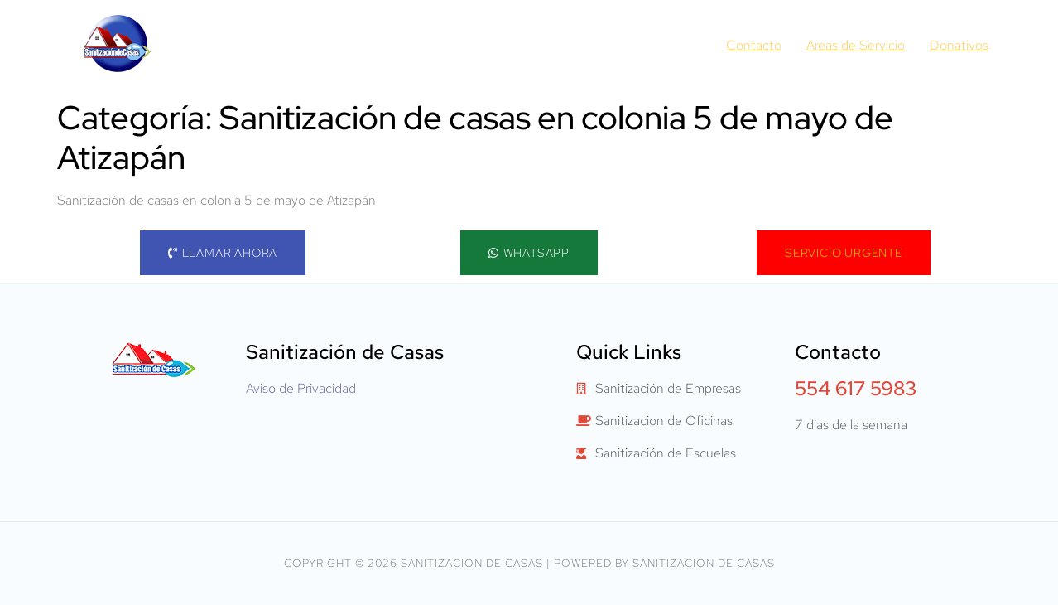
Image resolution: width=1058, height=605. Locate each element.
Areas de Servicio (855, 45)
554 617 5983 (855, 388)
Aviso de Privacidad (301, 388)
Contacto (753, 45)
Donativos (959, 45)
